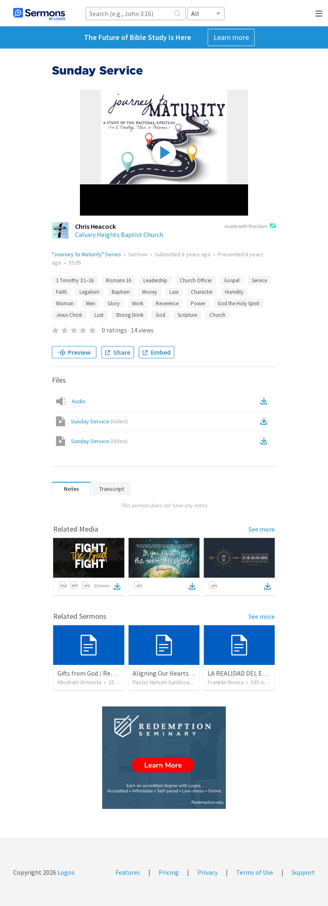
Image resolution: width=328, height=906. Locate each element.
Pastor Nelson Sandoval (162, 682)
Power (198, 303)
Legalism (89, 291)
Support (303, 872)
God (160, 314)
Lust (98, 314)
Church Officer (196, 280)
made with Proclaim (250, 226)
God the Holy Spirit (238, 303)
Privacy (207, 872)
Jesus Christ (69, 314)
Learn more (231, 37)
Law (173, 291)
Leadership (155, 280)
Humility (234, 291)
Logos (65, 872)
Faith (61, 291)
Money (149, 291)
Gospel (231, 280)
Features (127, 872)
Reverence (167, 303)
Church (217, 314)
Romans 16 (118, 280)
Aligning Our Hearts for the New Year (184, 673)
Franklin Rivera (226, 682)
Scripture (187, 314)
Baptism (121, 291)
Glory (113, 303)
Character (202, 291)
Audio (79, 401)
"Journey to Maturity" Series (86, 254)
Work (137, 303)
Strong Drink (129, 314)
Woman (65, 303)
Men (90, 303)
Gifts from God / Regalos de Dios (102, 673)
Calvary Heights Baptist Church (119, 234)
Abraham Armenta (79, 682)
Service (259, 280)
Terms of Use (254, 872)
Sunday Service (99, 421)
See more (261, 529)
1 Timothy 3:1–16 (75, 280)
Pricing (169, 872)
